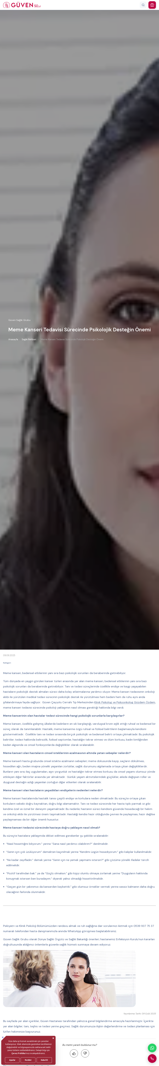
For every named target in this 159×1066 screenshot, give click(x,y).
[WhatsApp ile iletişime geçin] (152, 1048)
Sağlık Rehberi (29, 339)
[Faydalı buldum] (74, 1053)
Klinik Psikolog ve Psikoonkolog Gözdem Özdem (124, 702)
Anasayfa (13, 339)
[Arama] (143, 5)
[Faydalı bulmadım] (85, 1053)
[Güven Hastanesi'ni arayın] (152, 1058)
